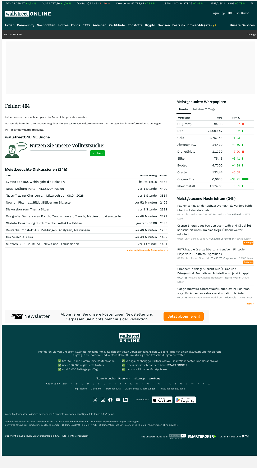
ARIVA (104, 414)
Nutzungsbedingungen (172, 388)
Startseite (70, 123)
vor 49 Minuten (146, 237)
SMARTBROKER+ (178, 365)
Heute (183, 109)
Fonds (75, 25)
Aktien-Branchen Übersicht (113, 378)
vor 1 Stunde (147, 189)
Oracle (182, 172)
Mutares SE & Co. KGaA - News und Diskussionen (42, 244)
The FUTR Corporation (224, 258)
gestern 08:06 (146, 223)
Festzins (178, 25)
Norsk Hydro (232, 277)
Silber (181, 158)
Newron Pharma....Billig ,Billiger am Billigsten (39, 202)
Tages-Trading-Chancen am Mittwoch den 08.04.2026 (45, 195)
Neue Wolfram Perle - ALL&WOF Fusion (35, 189)
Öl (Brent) (184, 124)
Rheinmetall (186, 186)
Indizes (63, 25)
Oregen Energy (188, 179)
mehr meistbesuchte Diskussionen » (147, 250)
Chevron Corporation (222, 238)
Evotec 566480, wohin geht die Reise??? (35, 182)
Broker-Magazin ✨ (202, 25)
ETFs (86, 25)
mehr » (250, 303)
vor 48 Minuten (146, 216)
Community (25, 25)
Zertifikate (117, 25)
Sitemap (139, 378)
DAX (180, 131)
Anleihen (99, 25)
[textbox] (58, 154)
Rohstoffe (135, 25)
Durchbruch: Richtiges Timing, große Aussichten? (211, 34)
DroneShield (186, 151)
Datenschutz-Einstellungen (140, 388)
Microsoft (230, 297)
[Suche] (162, 13)
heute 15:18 (148, 182)
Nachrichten (46, 25)
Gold (180, 138)
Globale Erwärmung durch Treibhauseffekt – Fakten (44, 223)
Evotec (182, 165)
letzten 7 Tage (204, 109)
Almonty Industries (191, 145)
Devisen (164, 25)
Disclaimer (96, 388)
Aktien (9, 25)
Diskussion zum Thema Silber (28, 209)
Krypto (150, 25)
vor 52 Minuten (146, 202)
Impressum (80, 388)
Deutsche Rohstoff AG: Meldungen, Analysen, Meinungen (48, 230)
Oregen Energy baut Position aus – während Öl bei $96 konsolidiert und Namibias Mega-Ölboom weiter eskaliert (214, 230)
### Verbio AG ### (19, 237)
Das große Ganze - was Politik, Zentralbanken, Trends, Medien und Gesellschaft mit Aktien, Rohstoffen (82, 216)
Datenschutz (113, 388)
